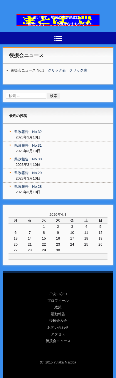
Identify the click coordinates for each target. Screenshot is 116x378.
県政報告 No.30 (28, 159)
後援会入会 (58, 321)
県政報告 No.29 (28, 173)
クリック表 (57, 70)
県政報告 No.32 (28, 132)
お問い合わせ (58, 327)
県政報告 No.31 (28, 145)
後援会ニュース (58, 341)
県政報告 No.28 (28, 186)
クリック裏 (78, 70)
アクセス (58, 334)
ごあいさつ (58, 294)
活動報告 (58, 314)
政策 (58, 307)
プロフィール (58, 301)
